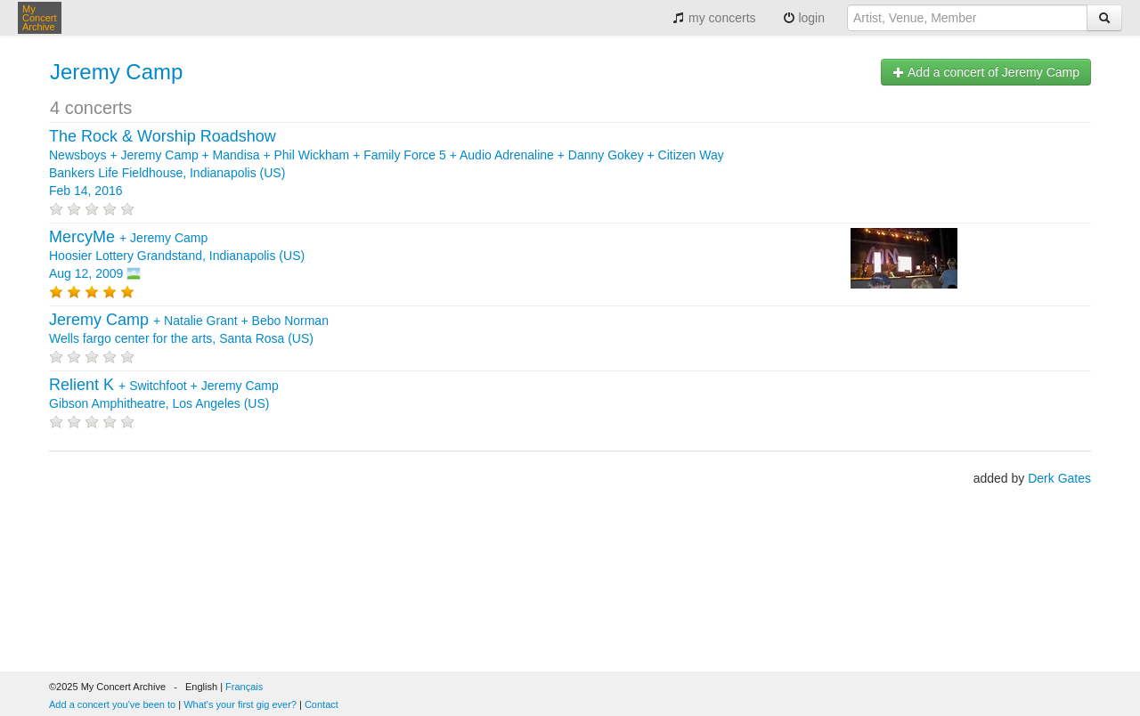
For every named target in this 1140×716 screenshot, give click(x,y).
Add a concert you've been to (112, 704)
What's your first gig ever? (240, 704)
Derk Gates (1059, 478)
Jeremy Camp (116, 72)
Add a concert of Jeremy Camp (985, 72)
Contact (321, 704)
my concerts (713, 18)
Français (244, 686)
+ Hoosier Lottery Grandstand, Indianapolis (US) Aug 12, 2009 (177, 256)
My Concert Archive (39, 18)
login (804, 18)
